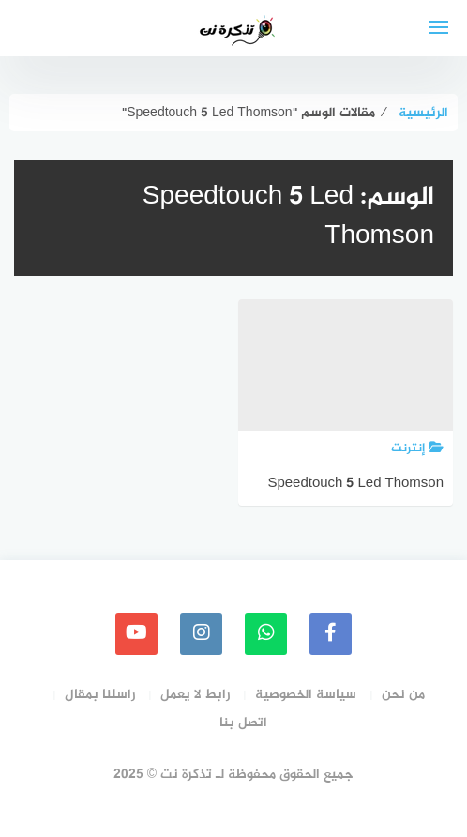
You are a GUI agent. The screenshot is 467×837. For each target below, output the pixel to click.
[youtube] (136, 634)
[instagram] (201, 634)
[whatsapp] (266, 634)
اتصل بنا (243, 723)
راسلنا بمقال (100, 695)
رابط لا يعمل (195, 695)
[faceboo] (330, 634)
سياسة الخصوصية (305, 695)
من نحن (403, 695)
